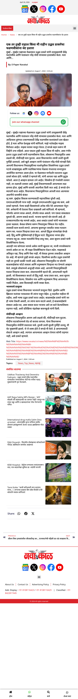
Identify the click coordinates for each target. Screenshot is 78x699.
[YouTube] (49, 113)
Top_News (29, 363)
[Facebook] (42, 113)
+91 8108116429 (44, 590)
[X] (30, 113)
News (12, 34)
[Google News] (23, 113)
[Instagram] (36, 113)
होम (10, 696)
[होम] (10, 692)
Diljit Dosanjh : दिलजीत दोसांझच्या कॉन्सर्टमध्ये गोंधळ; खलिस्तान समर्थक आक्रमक (26, 443)
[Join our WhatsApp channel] (39, 122)
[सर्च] (48, 692)
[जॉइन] (29, 692)
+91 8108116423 (26, 590)
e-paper (35, 2)
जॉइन (29, 696)
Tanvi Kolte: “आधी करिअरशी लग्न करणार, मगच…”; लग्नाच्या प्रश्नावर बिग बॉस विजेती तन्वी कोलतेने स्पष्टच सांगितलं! (24, 490)
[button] (75, 28)
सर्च (48, 696)
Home (4, 34)
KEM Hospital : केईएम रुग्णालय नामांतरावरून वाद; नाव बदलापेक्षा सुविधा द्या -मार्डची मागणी (25, 466)
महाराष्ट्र (37, 363)
